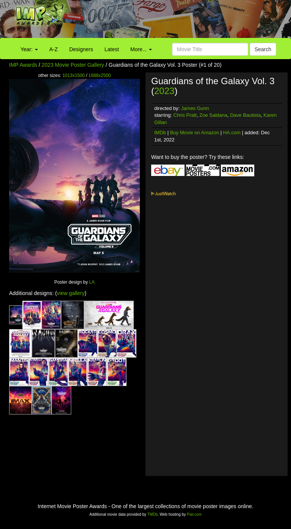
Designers (81, 49)
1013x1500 (74, 75)
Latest (112, 49)
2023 (164, 91)
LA (92, 282)
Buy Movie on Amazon (194, 132)
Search (263, 49)
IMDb (160, 132)
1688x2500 (100, 75)
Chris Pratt (185, 115)
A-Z (53, 49)
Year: (29, 49)
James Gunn (195, 108)
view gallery (70, 293)
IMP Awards (23, 65)
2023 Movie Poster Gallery (73, 65)
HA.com (232, 132)
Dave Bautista (245, 115)
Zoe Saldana (213, 115)
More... (141, 49)
